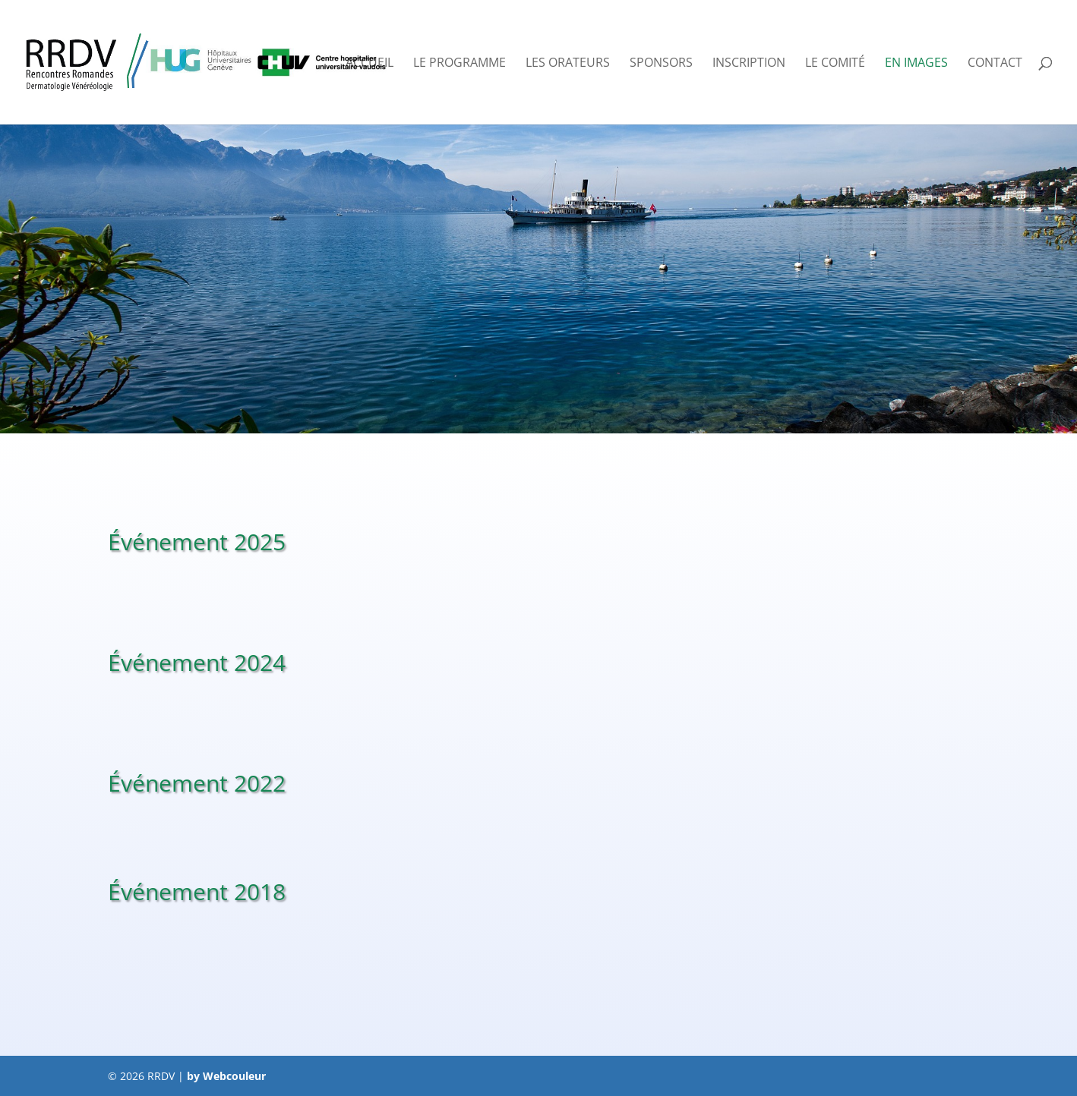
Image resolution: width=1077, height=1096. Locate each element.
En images (916, 64)
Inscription (748, 64)
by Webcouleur (226, 1076)
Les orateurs (568, 64)
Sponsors (661, 64)
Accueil (369, 64)
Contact (995, 64)
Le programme (459, 64)
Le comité (835, 64)
